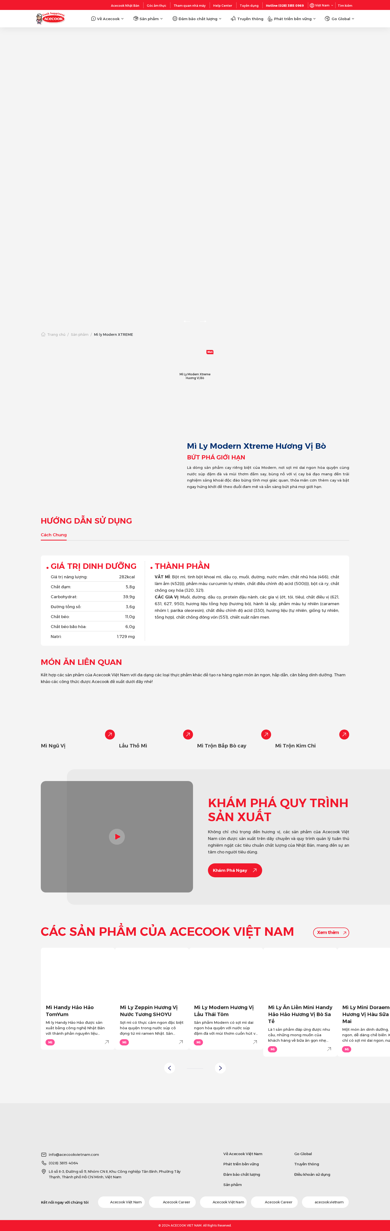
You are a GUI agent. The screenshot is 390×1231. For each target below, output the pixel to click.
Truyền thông (306, 1164)
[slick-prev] (187, 321)
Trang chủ (56, 334)
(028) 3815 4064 (63, 1163)
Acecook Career (172, 1202)
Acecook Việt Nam (121, 1202)
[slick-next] (203, 321)
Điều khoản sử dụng (312, 1174)
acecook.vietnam (325, 1202)
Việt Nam (322, 5)
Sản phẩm (80, 334)
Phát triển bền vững (241, 1164)
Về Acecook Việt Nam (242, 1153)
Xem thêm (328, 932)
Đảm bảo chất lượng (241, 1174)
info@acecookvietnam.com (74, 1154)
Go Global (303, 1153)
